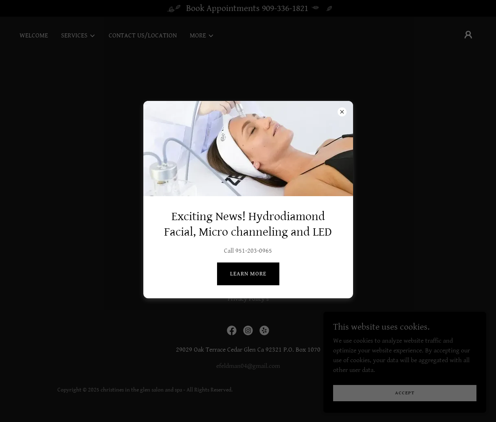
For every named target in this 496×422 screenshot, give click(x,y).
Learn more (248, 274)
